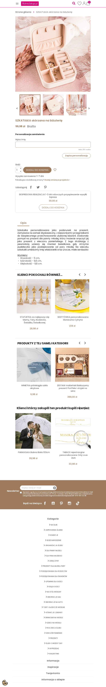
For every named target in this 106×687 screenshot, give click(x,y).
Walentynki (54, 653)
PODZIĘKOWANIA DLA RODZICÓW (54, 571)
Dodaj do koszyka (37, 170)
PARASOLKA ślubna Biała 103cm (34, 452)
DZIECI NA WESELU (54, 623)
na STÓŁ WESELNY (54, 592)
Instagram (69, 503)
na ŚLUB (54, 525)
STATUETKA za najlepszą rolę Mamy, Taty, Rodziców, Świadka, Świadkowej (34, 320)
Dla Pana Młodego (54, 556)
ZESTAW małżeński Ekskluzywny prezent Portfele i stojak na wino (73, 388)
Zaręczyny (54, 561)
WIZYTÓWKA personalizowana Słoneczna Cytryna (72, 318)
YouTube (53, 503)
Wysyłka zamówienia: (25, 176)
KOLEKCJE (54, 535)
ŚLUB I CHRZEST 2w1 (54, 643)
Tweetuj (38, 187)
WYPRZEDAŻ (54, 648)
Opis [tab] (23, 223)
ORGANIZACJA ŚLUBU (54, 545)
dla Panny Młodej (54, 550)
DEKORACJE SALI (54, 597)
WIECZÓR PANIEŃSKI (54, 633)
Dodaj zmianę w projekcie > (57, 180)
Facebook (45, 503)
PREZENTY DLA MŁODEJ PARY (54, 566)
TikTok (77, 503)
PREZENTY (54, 638)
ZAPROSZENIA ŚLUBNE (54, 530)
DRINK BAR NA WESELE (54, 617)
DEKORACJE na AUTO (54, 602)
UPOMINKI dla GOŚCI (54, 581)
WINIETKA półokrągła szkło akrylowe (34, 387)
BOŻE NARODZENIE (54, 540)
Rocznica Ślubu (54, 628)
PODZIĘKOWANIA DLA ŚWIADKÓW (54, 576)
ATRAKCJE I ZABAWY (54, 612)
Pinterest (45, 187)
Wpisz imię (20, 139)
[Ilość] (18, 170)
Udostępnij (31, 187)
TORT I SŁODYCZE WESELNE (54, 607)
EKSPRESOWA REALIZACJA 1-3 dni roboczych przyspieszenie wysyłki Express (53, 196)
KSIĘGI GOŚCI (54, 586)
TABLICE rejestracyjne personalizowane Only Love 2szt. (74, 455)
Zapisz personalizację (76, 155)
